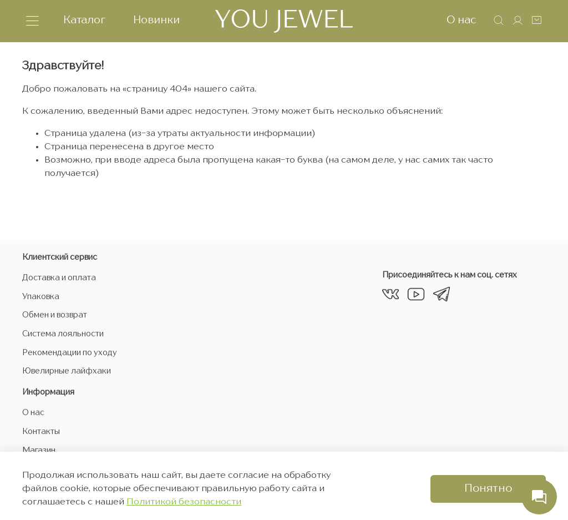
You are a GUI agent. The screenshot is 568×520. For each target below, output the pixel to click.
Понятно (488, 488)
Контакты (41, 432)
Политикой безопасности (183, 502)
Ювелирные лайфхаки (66, 371)
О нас (461, 20)
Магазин (38, 451)
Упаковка (40, 297)
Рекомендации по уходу (69, 353)
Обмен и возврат (54, 315)
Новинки (156, 20)
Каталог (84, 20)
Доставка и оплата (59, 278)
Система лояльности (63, 334)
